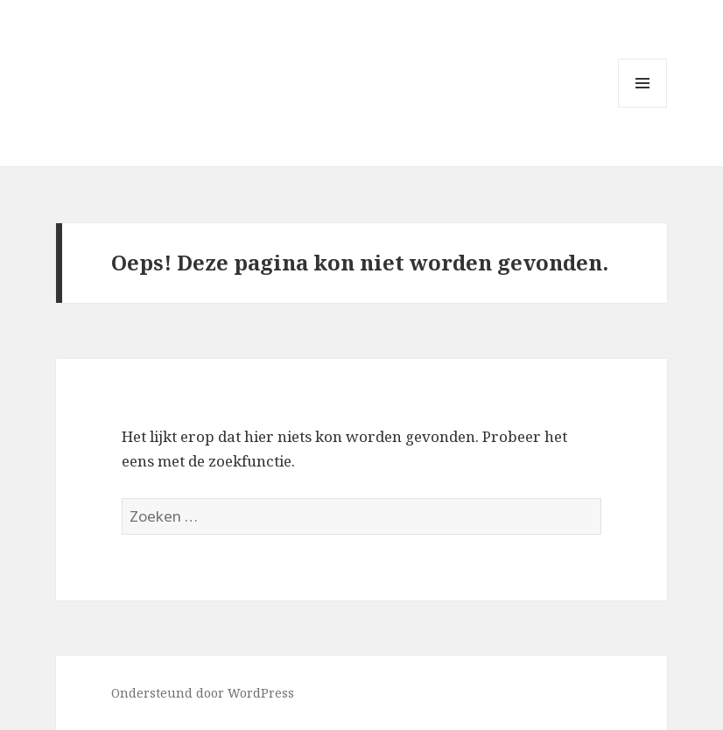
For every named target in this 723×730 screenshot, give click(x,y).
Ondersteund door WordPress (202, 692)
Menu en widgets (643, 107)
